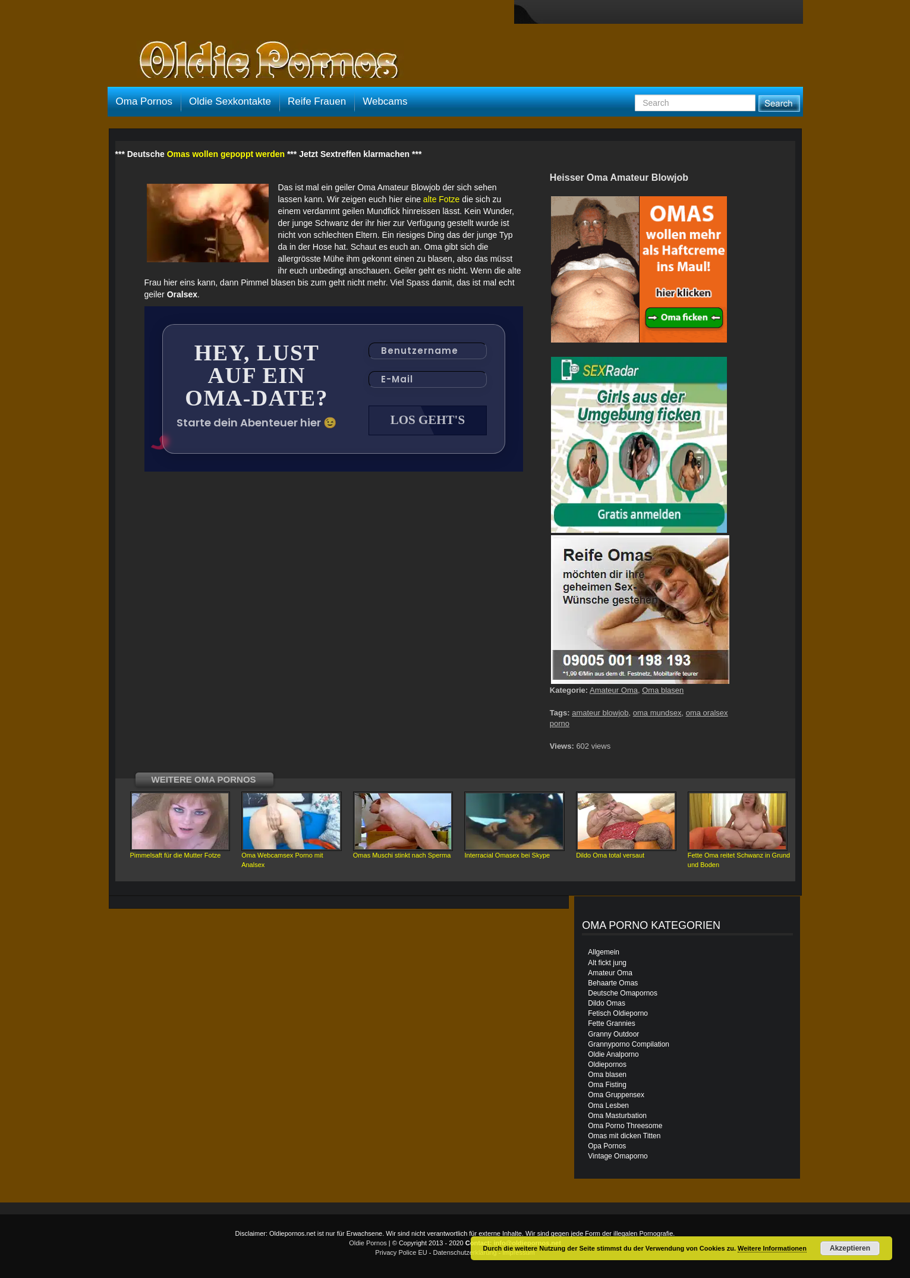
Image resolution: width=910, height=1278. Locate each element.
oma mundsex (657, 712)
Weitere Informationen (772, 1248)
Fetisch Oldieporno (618, 1013)
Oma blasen (663, 690)
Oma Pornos (144, 101)
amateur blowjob (600, 712)
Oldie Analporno (613, 1054)
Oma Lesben (608, 1105)
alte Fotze (441, 199)
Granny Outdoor (613, 1034)
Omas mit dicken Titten (624, 1136)
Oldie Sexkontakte (230, 101)
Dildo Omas (606, 1003)
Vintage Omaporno (618, 1156)
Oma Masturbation (617, 1115)
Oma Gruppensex (616, 1095)
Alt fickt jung (607, 963)
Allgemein (603, 952)
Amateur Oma (614, 690)
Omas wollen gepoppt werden (226, 154)
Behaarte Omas (613, 983)
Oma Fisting (607, 1085)
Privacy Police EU (401, 1252)
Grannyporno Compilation (628, 1044)
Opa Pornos (607, 1146)
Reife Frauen (317, 101)
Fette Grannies (611, 1023)
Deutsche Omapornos (622, 993)
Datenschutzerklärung (465, 1252)
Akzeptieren (850, 1248)
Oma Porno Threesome (625, 1126)
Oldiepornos (607, 1064)
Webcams (385, 101)
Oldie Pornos (368, 1242)
